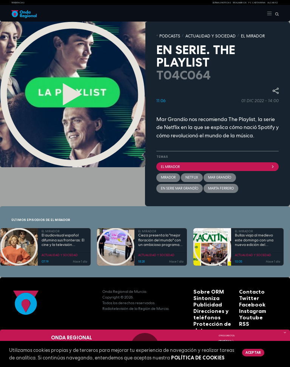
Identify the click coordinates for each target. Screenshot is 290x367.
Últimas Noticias (222, 2)
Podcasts (166, 35)
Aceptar (252, 352)
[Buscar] (275, 14)
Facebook (248, 297)
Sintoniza (202, 292)
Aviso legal (204, 320)
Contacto (248, 286)
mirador (167, 174)
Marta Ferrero (172, 184)
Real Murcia (240, 2)
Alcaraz (272, 2)
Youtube (247, 309)
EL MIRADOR (230, 35)
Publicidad (203, 297)
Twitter (246, 292)
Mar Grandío (214, 174)
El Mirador (217, 164)
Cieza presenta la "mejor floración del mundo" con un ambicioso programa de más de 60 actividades (160, 235)
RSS (242, 315)
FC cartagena (256, 2)
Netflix (189, 174)
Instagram (249, 303)
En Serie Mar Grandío (251, 174)
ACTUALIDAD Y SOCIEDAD (197, 35)
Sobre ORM (204, 286)
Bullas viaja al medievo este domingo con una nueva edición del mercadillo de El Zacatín (255, 235)
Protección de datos (213, 315)
